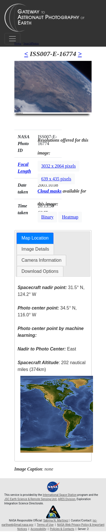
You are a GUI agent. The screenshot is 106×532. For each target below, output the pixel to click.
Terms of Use (45, 524)
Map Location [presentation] (35, 238)
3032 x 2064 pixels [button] (58, 166)
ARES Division (66, 499)
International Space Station (60, 494)
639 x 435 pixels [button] (56, 178)
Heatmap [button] (70, 217)
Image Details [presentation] (35, 249)
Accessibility (38, 529)
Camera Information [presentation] (41, 260)
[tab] (35, 238)
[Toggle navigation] (12, 38)
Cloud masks (50, 191)
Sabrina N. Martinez (55, 520)
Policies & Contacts (62, 529)
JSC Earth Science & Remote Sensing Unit (30, 499)
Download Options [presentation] (40, 271)
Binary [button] (47, 217)
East (47, 349)
